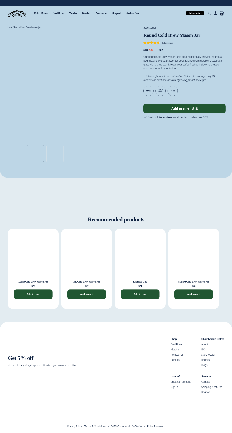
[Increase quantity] (158, 107)
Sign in (175, 386)
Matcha (74, 13)
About (205, 344)
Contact (206, 381)
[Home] (17, 13)
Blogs (205, 364)
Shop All (120, 13)
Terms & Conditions (95, 426)
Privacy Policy (73, 426)
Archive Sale (137, 13)
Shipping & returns (212, 386)
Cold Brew (59, 13)
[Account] (215, 13)
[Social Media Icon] (10, 375)
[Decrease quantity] (147, 107)
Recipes (206, 359)
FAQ (204, 349)
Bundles (88, 13)
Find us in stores (194, 13)
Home (9, 27)
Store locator (209, 354)
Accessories (104, 13)
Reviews (206, 391)
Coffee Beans (41, 13)
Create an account (182, 381)
